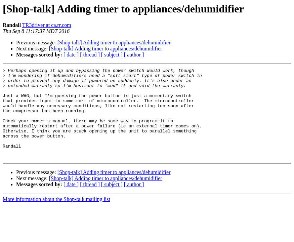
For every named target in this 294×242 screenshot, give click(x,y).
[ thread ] (90, 54)
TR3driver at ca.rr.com (46, 25)
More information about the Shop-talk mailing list (56, 217)
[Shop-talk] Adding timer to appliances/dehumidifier (114, 42)
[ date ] (71, 54)
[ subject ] (112, 54)
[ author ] (134, 54)
